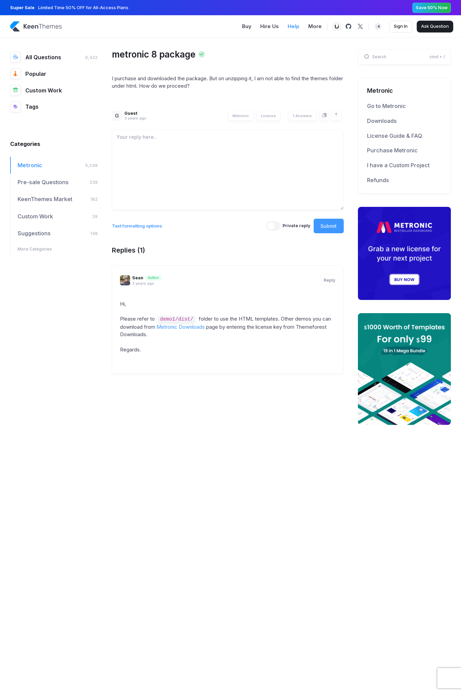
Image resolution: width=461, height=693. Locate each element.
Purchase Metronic (392, 150)
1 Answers (302, 115)
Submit (328, 226)
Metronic (241, 115)
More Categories (35, 249)
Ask (435, 26)
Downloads (382, 120)
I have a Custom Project (398, 165)
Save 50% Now (431, 7)
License (268, 115)
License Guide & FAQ (394, 135)
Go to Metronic (386, 106)
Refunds (378, 180)
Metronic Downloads (180, 327)
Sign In (401, 26)
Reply (329, 280)
